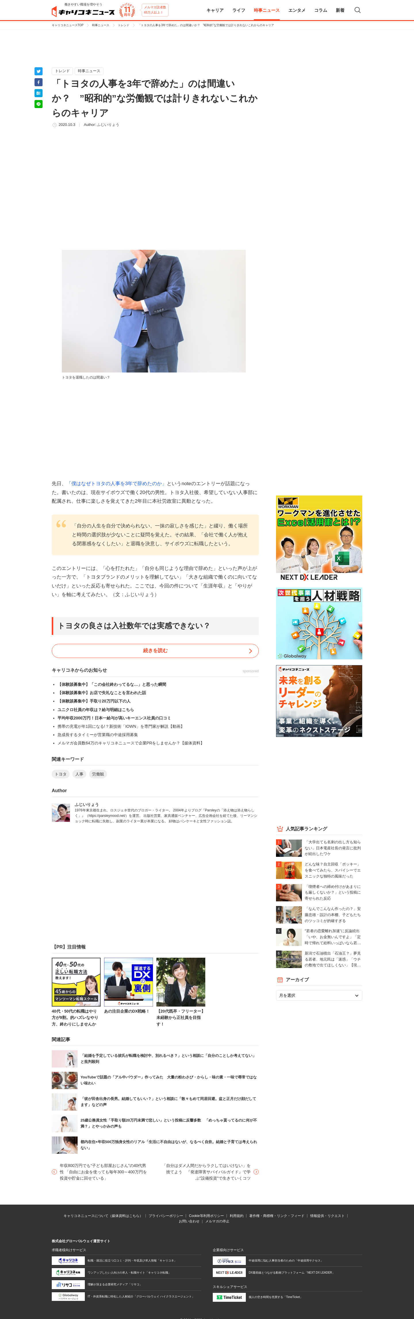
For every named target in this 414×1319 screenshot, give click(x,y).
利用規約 (237, 1216)
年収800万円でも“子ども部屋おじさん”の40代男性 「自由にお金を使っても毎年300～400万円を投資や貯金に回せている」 (103, 1172)
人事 (79, 774)
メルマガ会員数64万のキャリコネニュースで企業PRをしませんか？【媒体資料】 (130, 743)
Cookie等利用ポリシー (206, 1216)
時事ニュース (100, 25)
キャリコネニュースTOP (67, 25)
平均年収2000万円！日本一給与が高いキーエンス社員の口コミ (114, 718)
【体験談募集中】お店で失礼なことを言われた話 (101, 692)
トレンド (123, 25)
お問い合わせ (189, 1221)
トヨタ (61, 774)
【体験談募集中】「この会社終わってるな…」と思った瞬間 (111, 684)
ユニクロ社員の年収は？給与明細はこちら (95, 709)
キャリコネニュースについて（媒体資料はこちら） (103, 1216)
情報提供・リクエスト (327, 1216)
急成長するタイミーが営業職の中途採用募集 (97, 734)
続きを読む (155, 650)
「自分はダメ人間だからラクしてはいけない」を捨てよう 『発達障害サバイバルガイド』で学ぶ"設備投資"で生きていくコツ (206, 1172)
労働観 (98, 774)
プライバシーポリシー (166, 1216)
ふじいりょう (108, 124)
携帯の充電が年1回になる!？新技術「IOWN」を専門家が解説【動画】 (121, 726)
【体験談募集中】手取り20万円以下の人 (94, 701)
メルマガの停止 (217, 1221)
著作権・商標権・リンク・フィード (276, 1216)
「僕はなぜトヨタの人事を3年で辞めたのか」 (116, 483)
